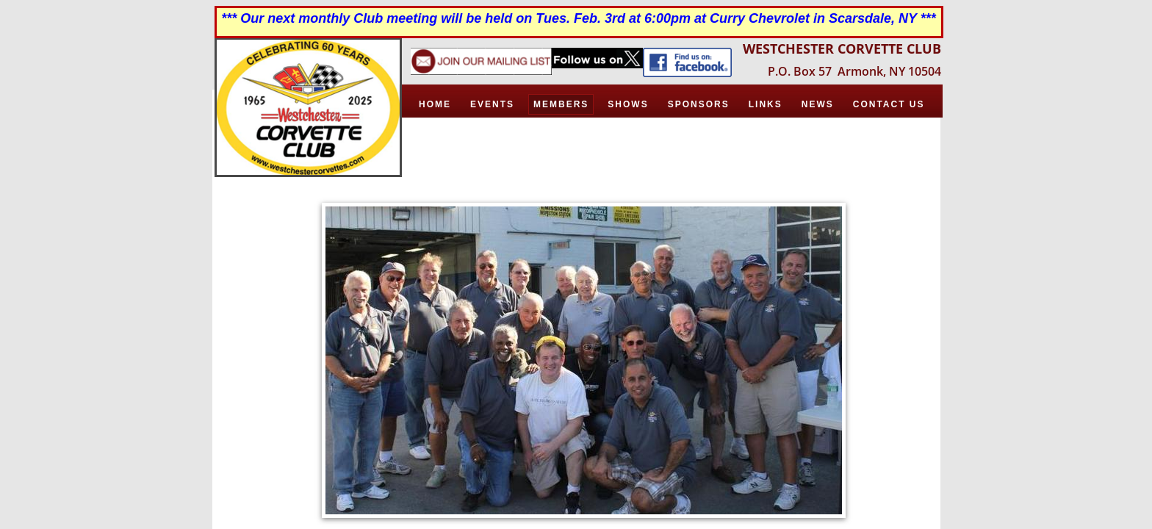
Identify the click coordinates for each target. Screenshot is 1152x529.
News (818, 104)
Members (560, 104)
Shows (628, 104)
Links (765, 104)
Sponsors (699, 104)
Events (492, 104)
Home (435, 104)
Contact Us (889, 104)
